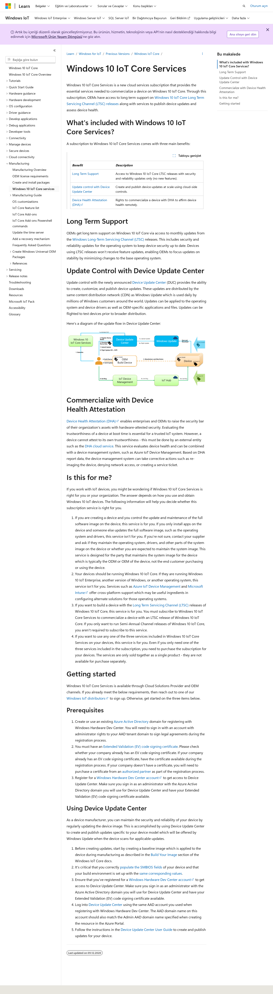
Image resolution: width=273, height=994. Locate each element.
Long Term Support (85, 174)
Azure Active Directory (131, 721)
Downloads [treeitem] (16, 289)
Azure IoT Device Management (156, 586)
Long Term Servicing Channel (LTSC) (161, 605)
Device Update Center (149, 282)
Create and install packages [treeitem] (31, 182)
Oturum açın (259, 6)
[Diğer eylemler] (202, 53)
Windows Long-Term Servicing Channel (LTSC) (108, 239)
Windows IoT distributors (86, 698)
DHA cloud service (99, 446)
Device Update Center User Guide (146, 929)
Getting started (229, 103)
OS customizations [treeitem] (25, 201)
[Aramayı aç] (244, 6)
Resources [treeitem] (16, 295)
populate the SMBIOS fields (141, 867)
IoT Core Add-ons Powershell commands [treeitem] (32, 223)
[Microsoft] (8, 6)
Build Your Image (164, 854)
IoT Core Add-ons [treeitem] (24, 214)
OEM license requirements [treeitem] (30, 176)
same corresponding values (160, 873)
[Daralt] (54, 50)
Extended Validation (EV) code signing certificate (140, 746)
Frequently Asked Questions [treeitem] (31, 245)
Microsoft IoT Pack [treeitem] (22, 301)
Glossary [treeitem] (14, 314)
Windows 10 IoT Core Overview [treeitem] (30, 74)
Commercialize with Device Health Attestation (242, 90)
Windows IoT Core (146, 54)
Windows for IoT (90, 54)
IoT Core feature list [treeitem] (25, 208)
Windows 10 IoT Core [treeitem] (23, 68)
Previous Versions (118, 54)
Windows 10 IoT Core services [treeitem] (33, 189)
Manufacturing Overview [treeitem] (29, 169)
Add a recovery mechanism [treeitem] (31, 239)
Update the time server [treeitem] (28, 232)
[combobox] (30, 59)
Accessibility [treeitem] (17, 308)
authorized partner (136, 771)
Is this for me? (228, 97)
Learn (70, 54)
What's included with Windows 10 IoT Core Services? (241, 64)
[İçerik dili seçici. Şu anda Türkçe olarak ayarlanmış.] (14, 987)
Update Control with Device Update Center (238, 80)
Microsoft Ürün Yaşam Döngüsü (56, 36)
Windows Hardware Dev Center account (128, 777)
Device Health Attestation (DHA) (91, 421)
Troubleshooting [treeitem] (20, 282)
